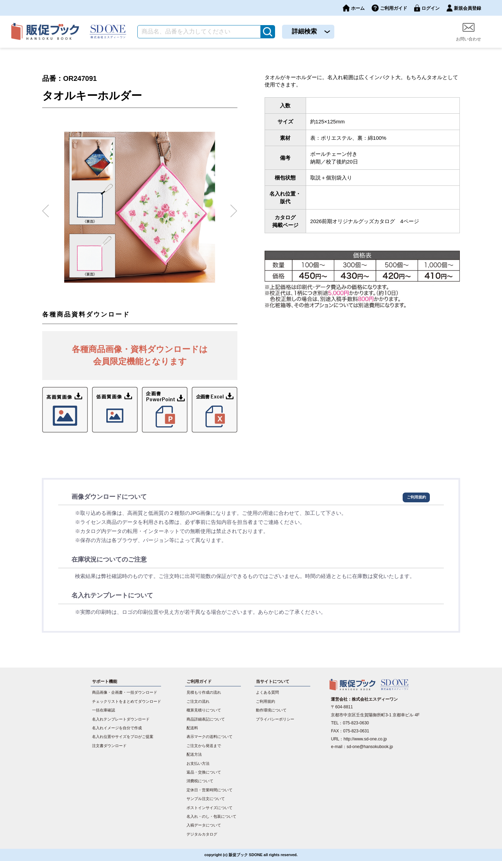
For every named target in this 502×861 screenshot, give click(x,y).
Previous (45, 208)
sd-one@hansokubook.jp (370, 746)
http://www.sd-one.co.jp (365, 739)
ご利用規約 (416, 497)
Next (233, 208)
